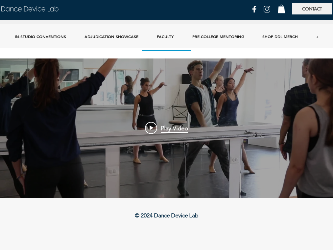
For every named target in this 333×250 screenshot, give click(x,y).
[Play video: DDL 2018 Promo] (166, 128)
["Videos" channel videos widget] (166, 128)
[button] (281, 9)
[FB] (254, 9)
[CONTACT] (312, 8)
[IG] (267, 9)
